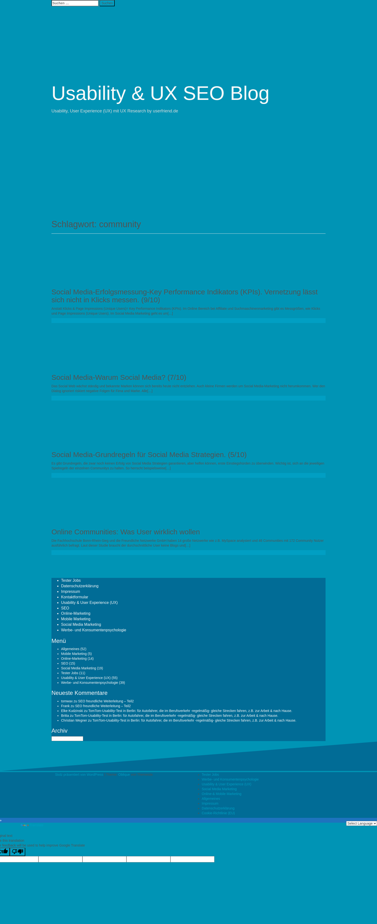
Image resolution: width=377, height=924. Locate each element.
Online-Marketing (75, 613)
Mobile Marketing (75, 619)
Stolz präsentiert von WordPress (79, 774)
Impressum (70, 591)
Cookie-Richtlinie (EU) (218, 813)
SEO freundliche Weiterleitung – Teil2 (106, 701)
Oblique (124, 774)
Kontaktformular (74, 597)
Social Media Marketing (81, 624)
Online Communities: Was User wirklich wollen (125, 532)
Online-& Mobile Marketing (221, 794)
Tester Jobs (71, 580)
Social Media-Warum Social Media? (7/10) (118, 377)
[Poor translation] (17, 852)
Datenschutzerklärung (80, 586)
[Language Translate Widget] (361, 823)
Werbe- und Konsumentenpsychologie (93, 630)
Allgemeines (70, 649)
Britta (65, 715)
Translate (32, 825)
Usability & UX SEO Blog (160, 93)
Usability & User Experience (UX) (89, 603)
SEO (65, 608)
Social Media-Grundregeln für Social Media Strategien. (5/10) (149, 455)
